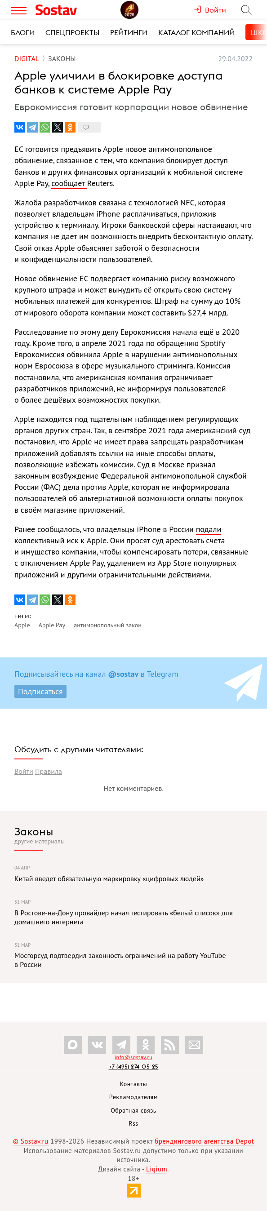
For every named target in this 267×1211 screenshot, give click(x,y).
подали (209, 529)
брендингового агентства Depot (204, 1141)
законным (33, 475)
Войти (23, 771)
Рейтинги (128, 32)
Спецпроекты (72, 32)
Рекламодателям (133, 1097)
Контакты (133, 1084)
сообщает (69, 183)
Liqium (156, 1169)
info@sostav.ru (133, 1057)
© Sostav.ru (31, 1141)
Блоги (23, 32)
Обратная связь (133, 1110)
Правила (48, 771)
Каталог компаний (196, 32)
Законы (33, 831)
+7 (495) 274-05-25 (134, 1066)
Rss (133, 1123)
